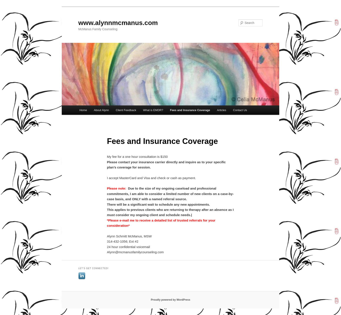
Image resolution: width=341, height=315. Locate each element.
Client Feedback (126, 110)
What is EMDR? (153, 110)
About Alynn (101, 110)
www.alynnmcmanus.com (118, 22)
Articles (221, 110)
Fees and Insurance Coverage (190, 110)
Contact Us (240, 110)
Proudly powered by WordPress (170, 299)
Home (83, 110)
